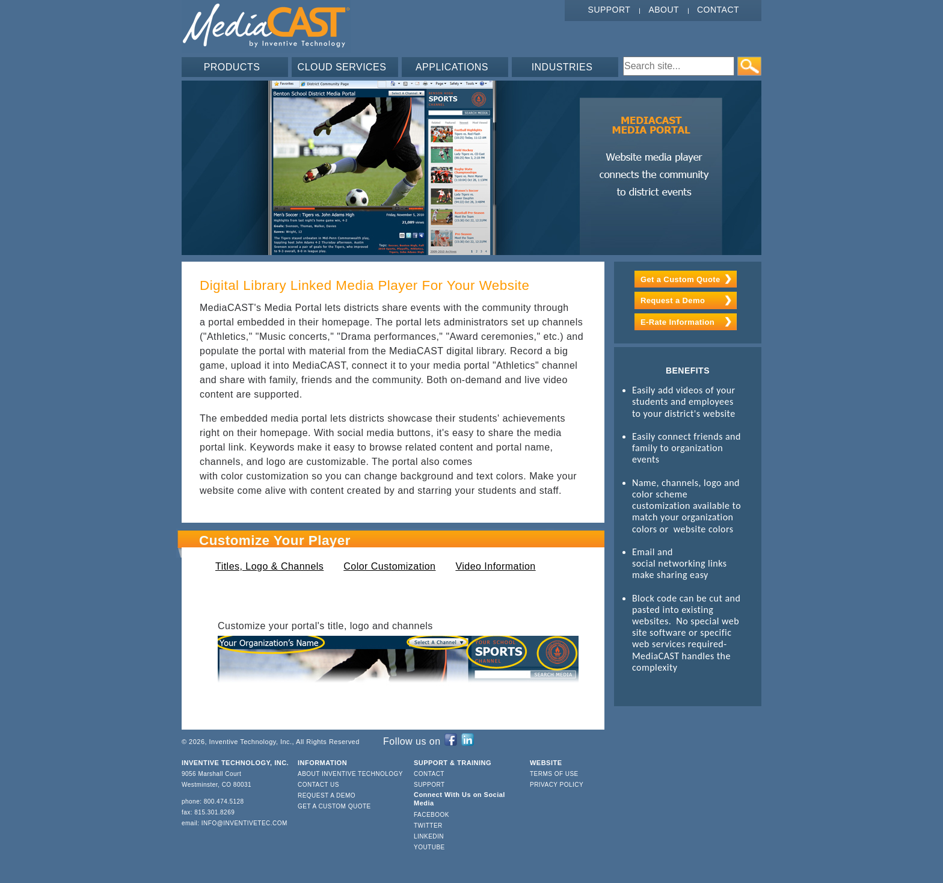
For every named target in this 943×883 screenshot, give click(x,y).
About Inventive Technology (350, 774)
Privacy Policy (556, 784)
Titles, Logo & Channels (269, 566)
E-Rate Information (677, 322)
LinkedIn (429, 836)
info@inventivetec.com (244, 823)
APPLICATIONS (452, 67)
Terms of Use (554, 774)
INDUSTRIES (562, 67)
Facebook (431, 814)
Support (609, 9)
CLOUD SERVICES (342, 67)
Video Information (495, 566)
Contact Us (318, 784)
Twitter (428, 825)
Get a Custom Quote (680, 279)
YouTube (429, 847)
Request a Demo (672, 300)
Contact (718, 9)
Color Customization (389, 566)
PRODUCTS (232, 67)
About (663, 9)
